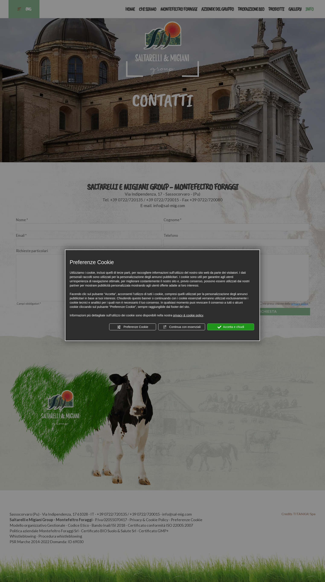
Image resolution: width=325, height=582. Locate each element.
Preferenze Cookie (132, 327)
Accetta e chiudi (231, 327)
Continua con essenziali (182, 327)
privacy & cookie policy (188, 315)
